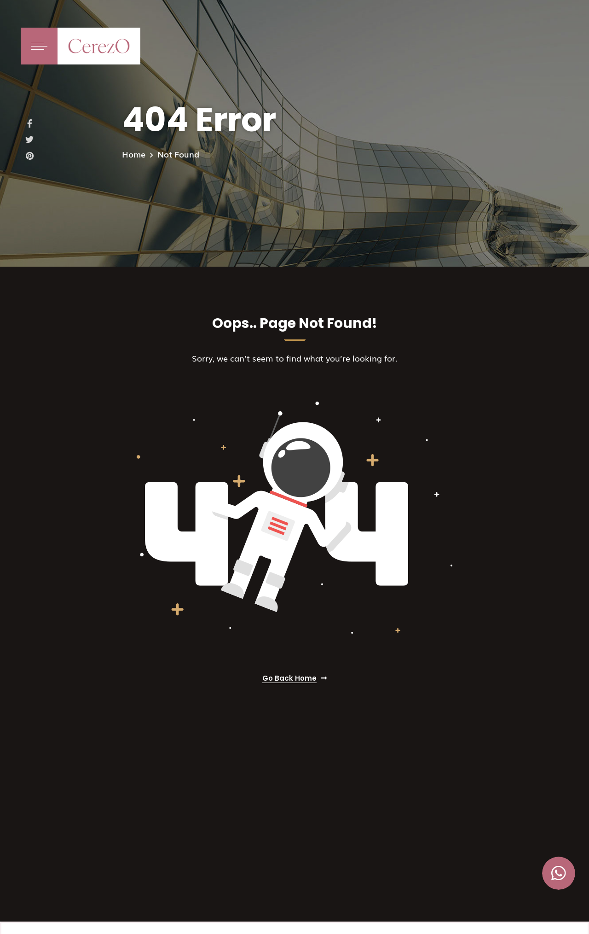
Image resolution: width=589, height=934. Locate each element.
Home (133, 154)
